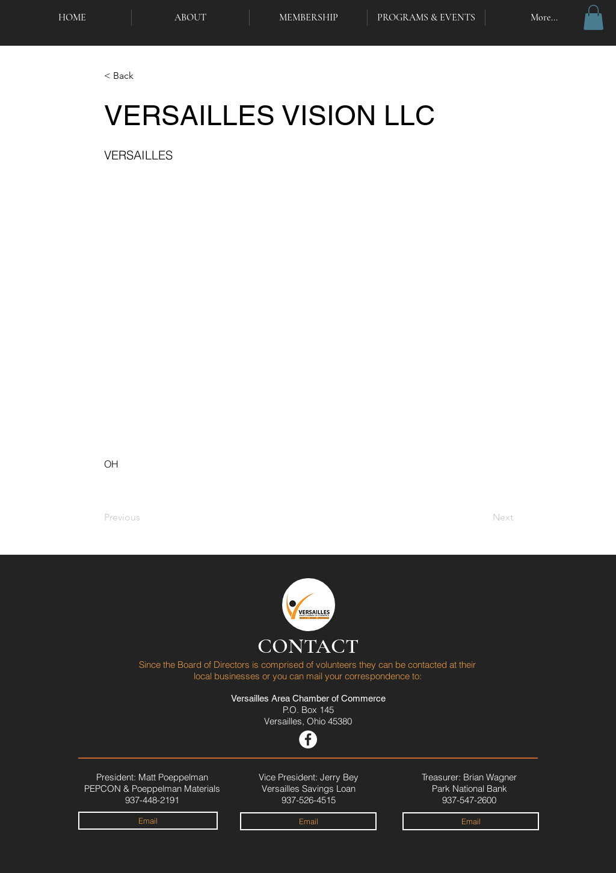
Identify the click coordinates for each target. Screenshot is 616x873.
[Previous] (143, 517)
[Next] (483, 517)
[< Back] (143, 76)
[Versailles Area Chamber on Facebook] (308, 739)
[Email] (148, 821)
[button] (593, 17)
